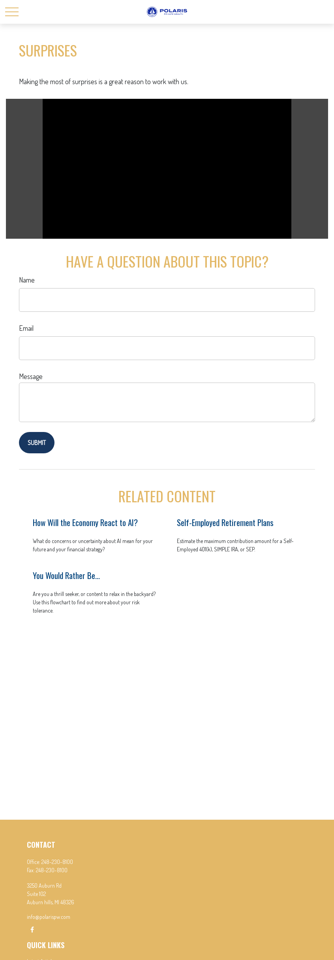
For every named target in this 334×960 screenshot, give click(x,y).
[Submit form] (36, 442)
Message (31, 376)
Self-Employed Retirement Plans (225, 522)
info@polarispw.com (48, 916)
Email (26, 328)
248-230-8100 (57, 861)
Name (27, 279)
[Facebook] (32, 929)
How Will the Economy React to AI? (85, 522)
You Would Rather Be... (66, 575)
